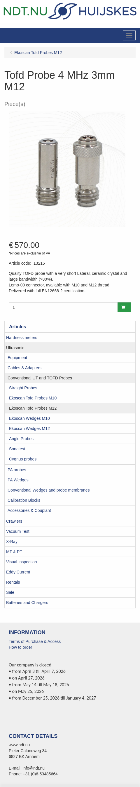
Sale (10, 592)
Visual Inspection (21, 562)
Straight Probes (23, 388)
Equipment (17, 357)
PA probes (17, 469)
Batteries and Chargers (27, 602)
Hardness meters (21, 337)
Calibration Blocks (24, 500)
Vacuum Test (17, 531)
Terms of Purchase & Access (35, 641)
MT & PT (14, 551)
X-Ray (12, 541)
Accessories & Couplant (29, 510)
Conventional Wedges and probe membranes (49, 490)
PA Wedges (18, 480)
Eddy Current (18, 572)
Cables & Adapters (24, 367)
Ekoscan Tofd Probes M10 (33, 398)
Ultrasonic (15, 347)
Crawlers (14, 521)
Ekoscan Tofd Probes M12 (33, 408)
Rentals (13, 582)
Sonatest (17, 449)
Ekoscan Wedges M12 (29, 428)
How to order (20, 647)
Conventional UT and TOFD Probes (40, 378)
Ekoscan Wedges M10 (29, 418)
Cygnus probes (22, 459)
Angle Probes (21, 438)
